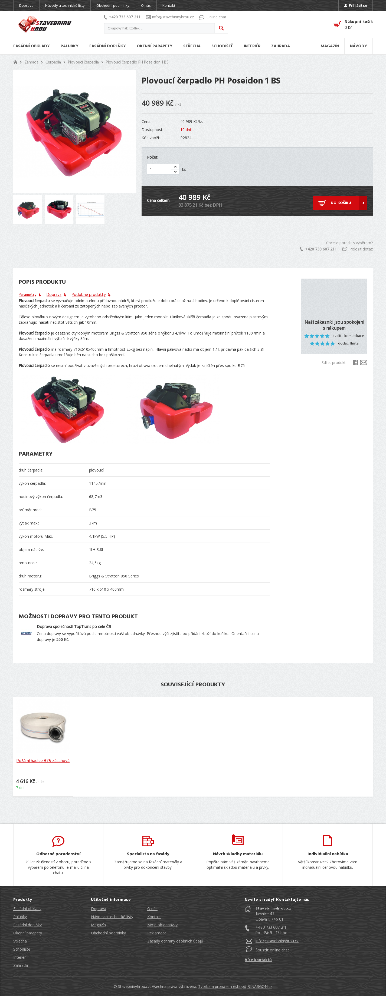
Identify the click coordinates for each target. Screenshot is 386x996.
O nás (146, 5)
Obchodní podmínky (112, 5)
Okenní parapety (27, 932)
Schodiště (21, 949)
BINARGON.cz (259, 986)
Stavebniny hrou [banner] (44, 24)
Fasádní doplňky (27, 924)
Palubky (20, 916)
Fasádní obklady (27, 908)
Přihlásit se (355, 5)
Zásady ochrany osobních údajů (175, 941)
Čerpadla (53, 62)
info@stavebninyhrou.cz (170, 16)
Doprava (26, 5)
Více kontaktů (258, 960)
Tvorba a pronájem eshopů (222, 986)
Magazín (98, 924)
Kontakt (168, 5)
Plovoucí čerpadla (83, 62)
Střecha (20, 941)
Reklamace (156, 932)
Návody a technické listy (65, 5)
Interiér (19, 957)
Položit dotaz (357, 249)
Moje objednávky (162, 924)
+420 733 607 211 (122, 16)
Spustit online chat (272, 950)
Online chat (212, 16)
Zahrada (31, 62)
